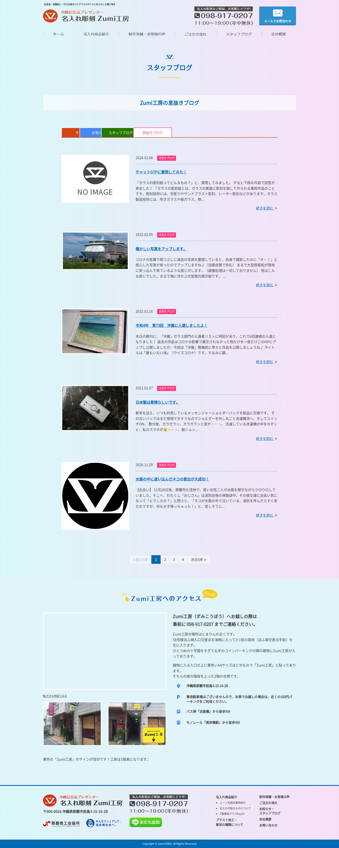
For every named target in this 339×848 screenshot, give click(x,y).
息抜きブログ (199, 132)
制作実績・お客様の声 (274, 796)
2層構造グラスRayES (232, 813)
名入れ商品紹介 (226, 796)
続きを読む (267, 208)
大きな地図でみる (55, 696)
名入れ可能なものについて (235, 808)
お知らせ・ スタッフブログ (269, 810)
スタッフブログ (160, 132)
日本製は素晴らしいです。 (158, 402)
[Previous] (140, 559)
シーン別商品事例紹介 (233, 803)
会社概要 (265, 819)
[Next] (199, 559)
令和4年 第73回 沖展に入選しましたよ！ (172, 325)
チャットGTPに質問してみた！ (161, 172)
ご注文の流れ (268, 802)
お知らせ (121, 132)
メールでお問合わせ (277, 16)
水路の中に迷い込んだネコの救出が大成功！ (172, 479)
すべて (81, 132)
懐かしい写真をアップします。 (161, 248)
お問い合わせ (268, 825)
